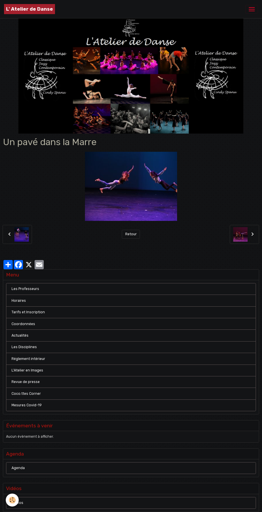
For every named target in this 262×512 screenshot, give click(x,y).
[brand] (29, 9)
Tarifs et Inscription (28, 312)
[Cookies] (12, 500)
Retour (131, 234)
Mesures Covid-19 (27, 405)
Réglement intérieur (28, 359)
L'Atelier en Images (27, 370)
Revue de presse (26, 382)
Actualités (20, 335)
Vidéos (17, 503)
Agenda (18, 468)
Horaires (19, 301)
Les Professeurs (25, 289)
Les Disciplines (24, 347)
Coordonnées (23, 324)
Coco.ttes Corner (26, 394)
